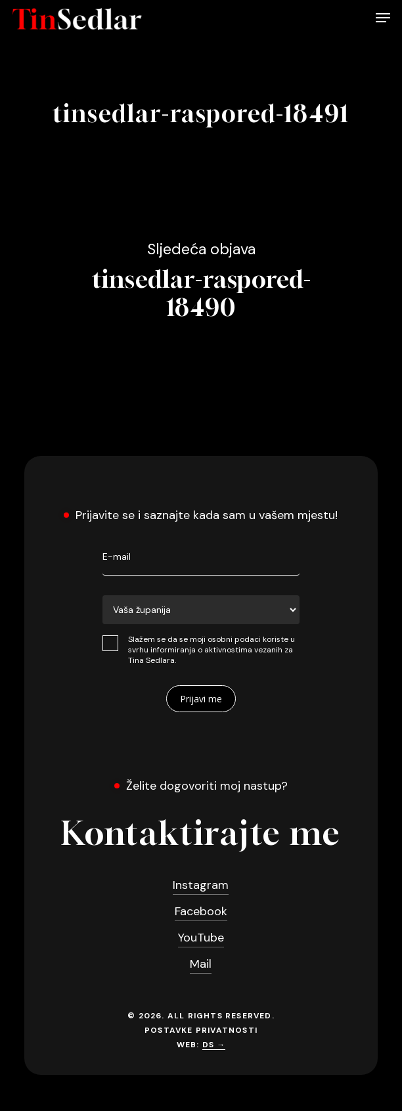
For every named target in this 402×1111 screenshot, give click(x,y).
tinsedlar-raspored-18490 (201, 279)
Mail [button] (201, 964)
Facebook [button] (201, 911)
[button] (383, 19)
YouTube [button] (201, 937)
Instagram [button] (201, 885)
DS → (214, 1044)
